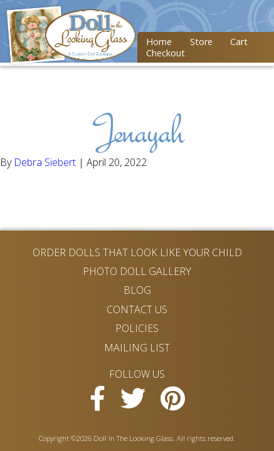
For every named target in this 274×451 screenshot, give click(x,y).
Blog (137, 290)
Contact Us (137, 309)
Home (159, 41)
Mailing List (137, 348)
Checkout (165, 53)
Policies (137, 328)
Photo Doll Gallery (137, 271)
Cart (239, 41)
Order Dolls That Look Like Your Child (137, 252)
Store (201, 41)
